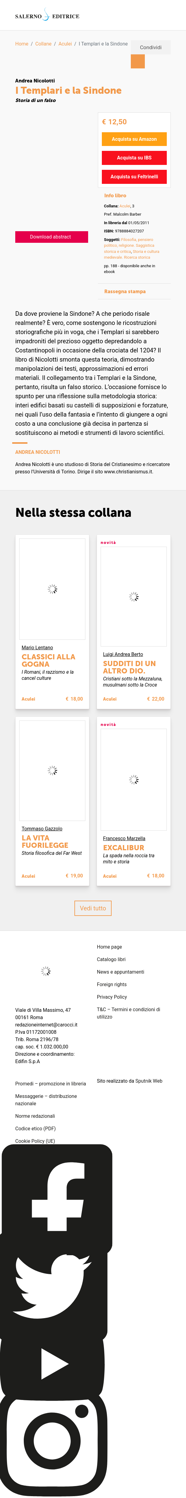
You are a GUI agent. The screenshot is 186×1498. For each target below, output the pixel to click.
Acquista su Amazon (134, 139)
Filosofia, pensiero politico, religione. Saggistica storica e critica (129, 245)
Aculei (65, 44)
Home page (109, 947)
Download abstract (50, 237)
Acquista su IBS (134, 158)
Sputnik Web (149, 1081)
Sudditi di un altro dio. (129, 667)
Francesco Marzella (124, 838)
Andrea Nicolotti (35, 80)
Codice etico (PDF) (35, 1129)
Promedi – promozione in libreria (50, 1084)
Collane (43, 44)
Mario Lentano (37, 648)
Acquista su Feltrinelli (134, 177)
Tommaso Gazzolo (42, 829)
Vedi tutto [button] (93, 908)
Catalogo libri (111, 959)
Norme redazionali (35, 1116)
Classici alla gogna (48, 660)
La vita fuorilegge (45, 841)
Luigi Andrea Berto (123, 654)
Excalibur (123, 848)
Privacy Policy (112, 997)
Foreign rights (112, 984)
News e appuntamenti (120, 972)
